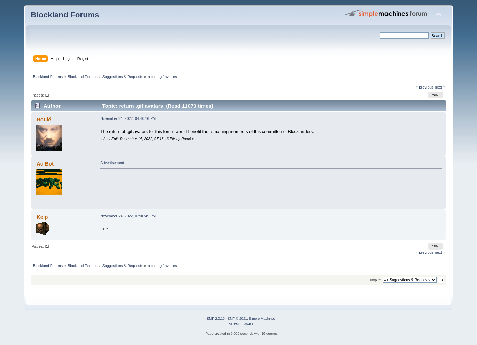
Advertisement (112, 163)
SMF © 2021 (237, 318)
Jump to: (375, 280)
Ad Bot (45, 164)
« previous (425, 87)
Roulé (44, 119)
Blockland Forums (65, 14)
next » (440, 87)
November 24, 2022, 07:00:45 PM (128, 216)
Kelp (42, 217)
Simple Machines (262, 318)
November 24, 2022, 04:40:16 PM (128, 118)
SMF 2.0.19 (216, 318)
